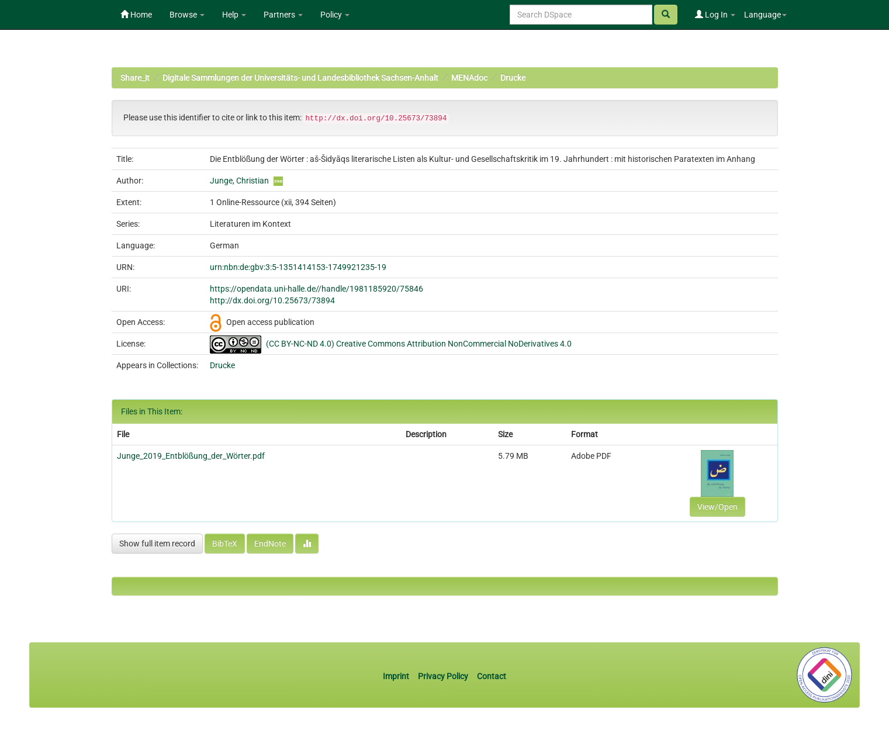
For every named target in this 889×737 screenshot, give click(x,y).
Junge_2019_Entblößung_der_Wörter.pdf (191, 456)
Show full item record (157, 543)
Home (136, 14)
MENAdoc (469, 77)
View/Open (717, 506)
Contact (491, 676)
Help (234, 14)
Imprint (397, 676)
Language (765, 14)
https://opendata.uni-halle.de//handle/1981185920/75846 (316, 288)
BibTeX (224, 543)
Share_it (135, 77)
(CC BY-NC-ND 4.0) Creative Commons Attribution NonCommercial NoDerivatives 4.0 (419, 343)
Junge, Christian (239, 180)
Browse (187, 14)
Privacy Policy (443, 676)
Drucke (512, 77)
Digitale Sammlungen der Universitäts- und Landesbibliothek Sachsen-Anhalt (300, 77)
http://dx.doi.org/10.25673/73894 (272, 300)
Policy (335, 14)
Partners (283, 14)
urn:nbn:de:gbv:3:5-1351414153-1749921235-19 (298, 267)
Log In (715, 14)
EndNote (270, 543)
